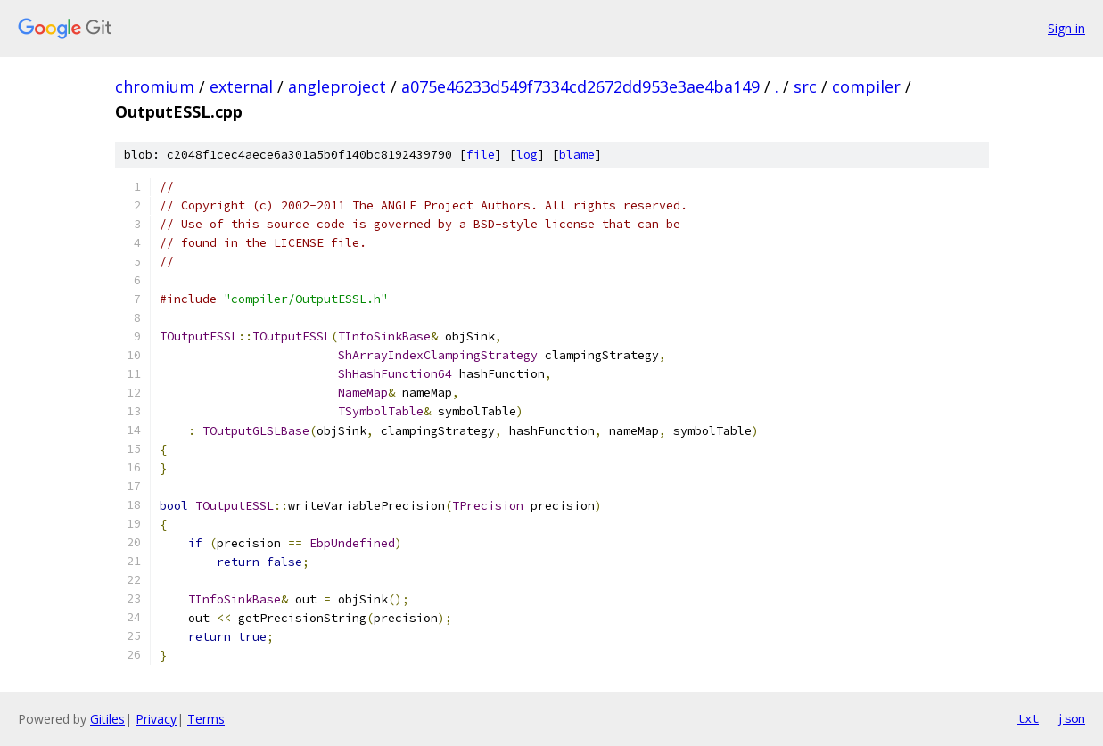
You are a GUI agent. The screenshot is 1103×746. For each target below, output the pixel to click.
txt (1028, 718)
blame (577, 154)
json (1071, 718)
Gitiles (107, 718)
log (527, 154)
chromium (154, 86)
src (805, 86)
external (241, 86)
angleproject (337, 86)
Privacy (156, 718)
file (480, 154)
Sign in (1066, 28)
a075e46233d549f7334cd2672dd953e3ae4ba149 (580, 86)
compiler (866, 86)
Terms (206, 718)
